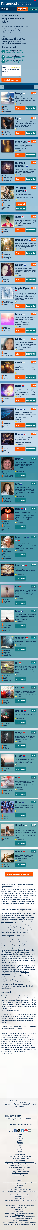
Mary (20, 434)
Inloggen (33, 9)
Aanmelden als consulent (23, 1101)
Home (19, 1136)
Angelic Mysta (22, 289)
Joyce (20, 509)
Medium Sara (23, 240)
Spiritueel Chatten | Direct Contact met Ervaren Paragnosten (19, 1222)
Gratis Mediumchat (20, 1209)
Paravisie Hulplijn (19, 1175)
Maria (19, 385)
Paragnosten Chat (20, 1160)
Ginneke (20, 711)
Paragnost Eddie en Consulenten (20, 1171)
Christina (21, 825)
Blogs (19, 1147)
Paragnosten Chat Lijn (20, 1211)
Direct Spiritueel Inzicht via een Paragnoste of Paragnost (19, 1216)
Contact (12, 1101)
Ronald (20, 362)
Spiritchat (19, 1180)
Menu (6, 9)
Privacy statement (16, 1103)
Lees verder (31, 108)
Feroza (20, 314)
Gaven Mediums (19, 1196)
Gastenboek (19, 1143)
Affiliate (20, 1151)
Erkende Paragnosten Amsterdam (20, 1207)
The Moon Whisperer (21, 164)
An (19, 611)
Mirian (19, 802)
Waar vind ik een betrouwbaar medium (19, 1167)
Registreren (22, 9)
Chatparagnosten (19, 1215)
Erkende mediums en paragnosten (19, 1195)
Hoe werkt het (19, 1138)
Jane (20, 409)
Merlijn (20, 732)
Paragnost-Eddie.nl (12, 39)
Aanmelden (20, 1149)
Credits (20, 1140)
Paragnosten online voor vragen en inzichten (20, 1189)
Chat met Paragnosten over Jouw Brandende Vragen (19, 1162)
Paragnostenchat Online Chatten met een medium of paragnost (20, 1182)
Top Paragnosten (19, 1198)
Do (17, 777)
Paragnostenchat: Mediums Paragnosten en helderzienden (20, 1200)
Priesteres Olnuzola (21, 189)
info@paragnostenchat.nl (14, 1104)
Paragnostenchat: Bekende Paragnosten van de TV (20, 1205)
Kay (18, 586)
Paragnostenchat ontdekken (19, 1184)
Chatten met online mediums (19, 1169)
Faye (18, 484)
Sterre (19, 687)
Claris (19, 216)
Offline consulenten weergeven (19, 874)
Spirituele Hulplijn (19, 1187)
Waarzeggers (19, 1185)
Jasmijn (20, 93)
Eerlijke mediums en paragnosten (20, 1158)
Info (20, 1145)
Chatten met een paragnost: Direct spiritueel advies (20, 1218)
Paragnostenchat (6, 1053)
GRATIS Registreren (11, 79)
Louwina (20, 265)
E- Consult (19, 1142)
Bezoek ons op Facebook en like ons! (19, 1124)
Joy (18, 118)
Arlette (20, 339)
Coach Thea (22, 538)
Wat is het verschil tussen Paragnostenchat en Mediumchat (20, 1164)
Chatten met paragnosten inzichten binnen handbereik (19, 1213)
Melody (20, 851)
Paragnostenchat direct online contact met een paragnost (19, 1224)
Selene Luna (22, 141)
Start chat (20, 108)
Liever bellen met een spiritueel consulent (20, 1156)
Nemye (21, 565)
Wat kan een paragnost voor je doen (19, 1165)
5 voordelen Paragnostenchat (20, 1220)
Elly (18, 662)
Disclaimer (5, 1101)
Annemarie (21, 637)
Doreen (20, 756)
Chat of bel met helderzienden (20, 1173)
